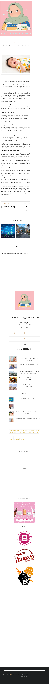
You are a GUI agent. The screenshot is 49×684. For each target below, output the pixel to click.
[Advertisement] (24, 624)
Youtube (14, 333)
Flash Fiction (16, 434)
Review (10, 439)
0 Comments (27, 203)
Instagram (24, 333)
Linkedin (24, 339)
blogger (19, 432)
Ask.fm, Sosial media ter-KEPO (27, 398)
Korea (37, 434)
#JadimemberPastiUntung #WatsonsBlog (18, 430)
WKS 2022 (22, 439)
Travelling (16, 439)
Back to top (24, 676)
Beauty (37, 430)
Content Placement (15, 42)
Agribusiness (31, 430)
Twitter (34, 333)
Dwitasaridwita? (27, 404)
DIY (37, 432)
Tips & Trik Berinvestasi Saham (8, 236)
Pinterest (35, 339)
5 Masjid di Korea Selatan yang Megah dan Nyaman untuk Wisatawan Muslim (29, 372)
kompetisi (32, 434)
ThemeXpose (11, 674)
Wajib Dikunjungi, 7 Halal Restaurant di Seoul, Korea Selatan (29, 378)
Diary (34, 432)
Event (10, 434)
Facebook (14, 339)
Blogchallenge (12, 432)
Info (27, 434)
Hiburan (23, 434)
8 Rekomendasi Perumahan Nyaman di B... (22, 235)
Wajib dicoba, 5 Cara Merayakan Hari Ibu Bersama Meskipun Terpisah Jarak (29, 365)
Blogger (25, 674)
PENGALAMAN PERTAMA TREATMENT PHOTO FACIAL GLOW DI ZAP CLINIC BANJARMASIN (29, 358)
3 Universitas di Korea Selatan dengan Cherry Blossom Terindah (29, 385)
